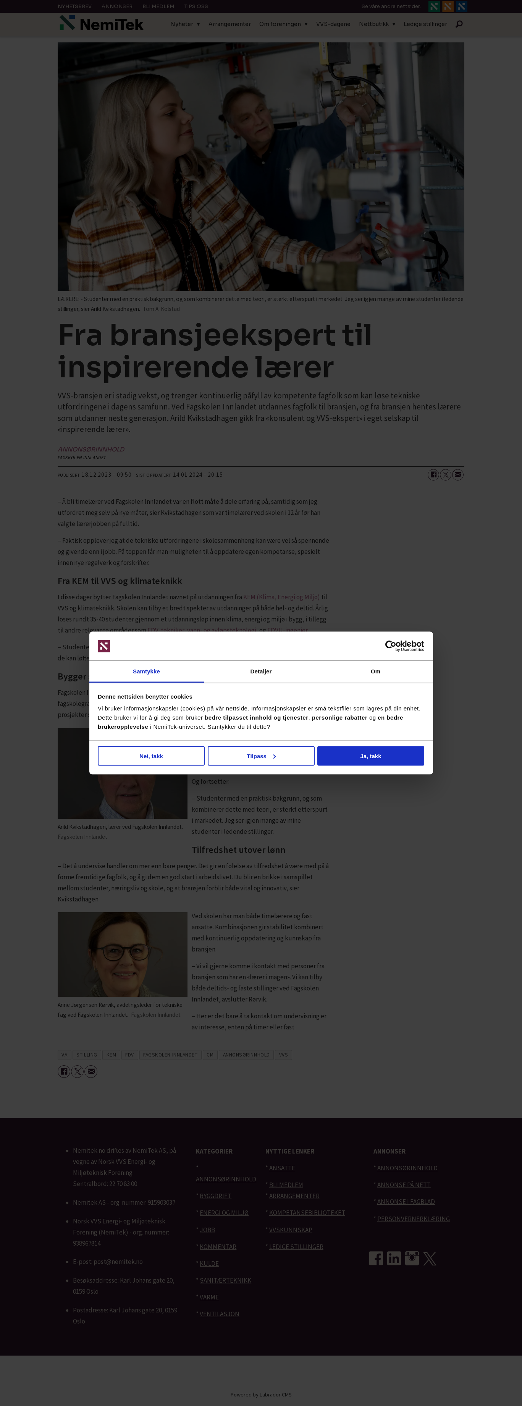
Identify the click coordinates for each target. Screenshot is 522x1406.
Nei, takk (151, 755)
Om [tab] (375, 671)
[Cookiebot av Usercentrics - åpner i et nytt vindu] (390, 646)
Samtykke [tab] (146, 671)
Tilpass (261, 755)
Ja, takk (370, 755)
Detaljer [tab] (261, 671)
